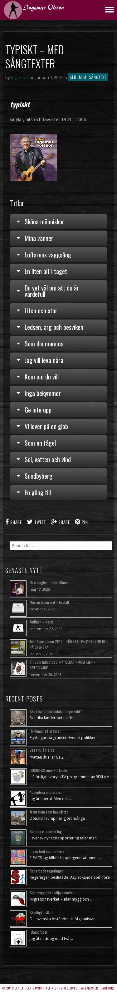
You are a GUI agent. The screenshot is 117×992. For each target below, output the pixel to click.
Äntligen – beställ (43, 621)
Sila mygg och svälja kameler (52, 892)
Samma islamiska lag (46, 831)
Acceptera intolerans (45, 792)
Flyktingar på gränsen (45, 731)
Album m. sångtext (88, 77)
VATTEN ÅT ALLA (42, 750)
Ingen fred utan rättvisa (47, 851)
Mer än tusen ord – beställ (49, 602)
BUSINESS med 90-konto (48, 770)
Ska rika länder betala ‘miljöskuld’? (56, 711)
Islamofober (38, 932)
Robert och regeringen (47, 870)
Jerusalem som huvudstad (49, 811)
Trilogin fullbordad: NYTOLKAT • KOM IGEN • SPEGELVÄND (62, 664)
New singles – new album (49, 582)
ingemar (20, 77)
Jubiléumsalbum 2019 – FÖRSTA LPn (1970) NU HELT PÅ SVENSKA (69, 644)
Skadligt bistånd (41, 912)
